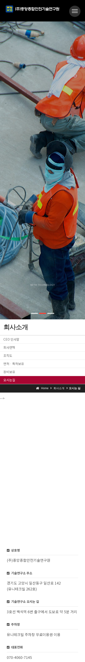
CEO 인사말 (11, 339)
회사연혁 (9, 347)
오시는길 (9, 380)
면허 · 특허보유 (13, 363)
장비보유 (9, 372)
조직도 (7, 355)
